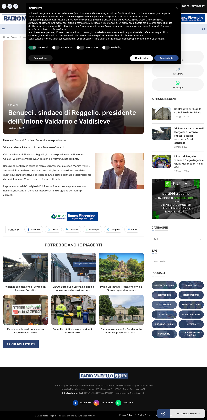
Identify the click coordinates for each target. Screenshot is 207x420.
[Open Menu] (3, 29)
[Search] (203, 29)
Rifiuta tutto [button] (141, 58)
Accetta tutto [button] (166, 58)
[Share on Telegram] (113, 229)
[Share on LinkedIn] (72, 229)
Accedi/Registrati (191, 6)
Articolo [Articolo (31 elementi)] (160, 261)
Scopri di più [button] (40, 58)
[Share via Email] (132, 229)
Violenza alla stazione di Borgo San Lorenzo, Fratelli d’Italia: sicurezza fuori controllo (187, 136)
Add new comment (21, 344)
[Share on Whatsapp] (92, 229)
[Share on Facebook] (33, 229)
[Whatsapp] (15, 6)
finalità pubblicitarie (64, 26)
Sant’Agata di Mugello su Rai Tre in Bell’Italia (188, 110)
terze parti (75, 19)
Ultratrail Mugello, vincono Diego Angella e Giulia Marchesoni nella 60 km (189, 162)
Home (6, 37)
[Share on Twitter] (53, 229)
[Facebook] (4, 6)
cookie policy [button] (140, 16)
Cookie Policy (144, 415)
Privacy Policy (125, 415)
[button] (177, 7)
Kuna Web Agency (86, 415)
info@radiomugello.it (73, 393)
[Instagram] (9, 6)
